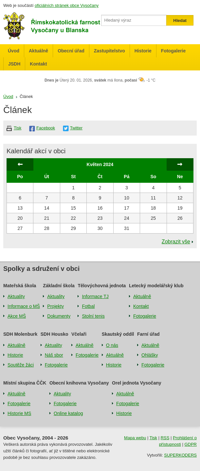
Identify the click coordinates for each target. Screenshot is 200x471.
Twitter (76, 127)
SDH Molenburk (20, 334)
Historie (143, 50)
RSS (165, 437)
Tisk (17, 127)
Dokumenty (58, 316)
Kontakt (38, 63)
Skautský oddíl (118, 334)
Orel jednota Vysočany (136, 383)
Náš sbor (54, 355)
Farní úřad (148, 334)
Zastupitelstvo (109, 50)
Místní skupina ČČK (24, 383)
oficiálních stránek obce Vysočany (67, 5)
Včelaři (78, 334)
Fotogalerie (173, 50)
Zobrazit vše (176, 241)
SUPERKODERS (180, 455)
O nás (112, 345)
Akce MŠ (17, 316)
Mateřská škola (19, 285)
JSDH (14, 63)
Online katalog (68, 413)
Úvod (13, 50)
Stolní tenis (93, 316)
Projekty (55, 306)
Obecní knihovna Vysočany (79, 383)
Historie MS (19, 413)
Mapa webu (135, 437)
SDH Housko (54, 334)
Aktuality (16, 296)
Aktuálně (38, 50)
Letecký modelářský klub (156, 285)
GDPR (190, 444)
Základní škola (58, 285)
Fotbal (88, 306)
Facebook (45, 127)
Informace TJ (95, 296)
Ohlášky (149, 355)
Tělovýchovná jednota (102, 285)
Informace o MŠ (24, 306)
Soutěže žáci (21, 364)
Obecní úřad (71, 50)
